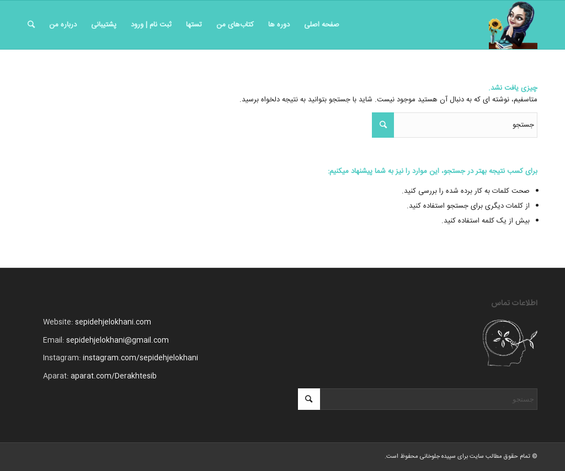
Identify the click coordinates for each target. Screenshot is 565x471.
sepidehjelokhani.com (113, 322)
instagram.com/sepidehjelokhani (140, 358)
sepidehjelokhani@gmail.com (117, 340)
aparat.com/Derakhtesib (114, 376)
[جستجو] (31, 25)
